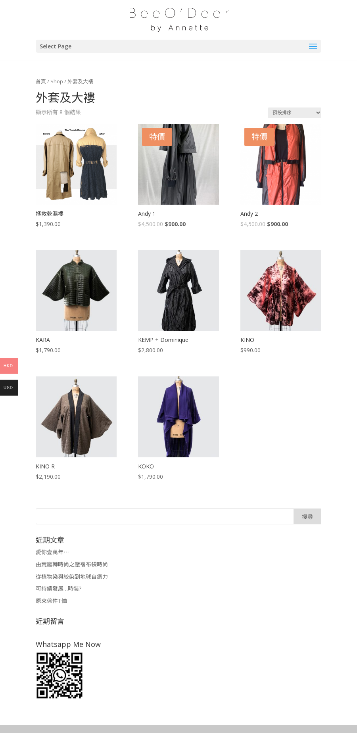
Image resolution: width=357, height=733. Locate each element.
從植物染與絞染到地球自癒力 (72, 576)
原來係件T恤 (51, 600)
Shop (56, 81)
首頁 (41, 81)
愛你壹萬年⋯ (52, 552)
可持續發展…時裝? (58, 588)
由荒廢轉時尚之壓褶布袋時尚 (72, 564)
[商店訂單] (294, 112)
